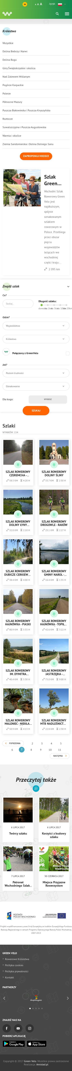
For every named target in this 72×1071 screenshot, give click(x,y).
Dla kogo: (8, 399)
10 (50, 749)
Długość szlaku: (47, 301)
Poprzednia (14, 743)
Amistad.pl (42, 1064)
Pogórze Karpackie (13, 85)
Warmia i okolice (11, 135)
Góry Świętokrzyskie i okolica (18, 68)
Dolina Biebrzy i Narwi (14, 51)
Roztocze (7, 118)
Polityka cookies (14, 965)
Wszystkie (7, 43)
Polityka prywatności (16, 971)
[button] (62, 4)
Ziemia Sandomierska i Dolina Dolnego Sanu (28, 144)
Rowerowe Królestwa (17, 959)
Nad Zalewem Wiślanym (16, 76)
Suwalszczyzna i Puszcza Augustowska (24, 127)
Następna (58, 756)
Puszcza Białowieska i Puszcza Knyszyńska (26, 110)
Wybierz (48, 399)
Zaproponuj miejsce (36, 156)
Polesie (6, 93)
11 (59, 749)
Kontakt (9, 977)
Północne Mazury (12, 102)
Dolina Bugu (9, 59)
